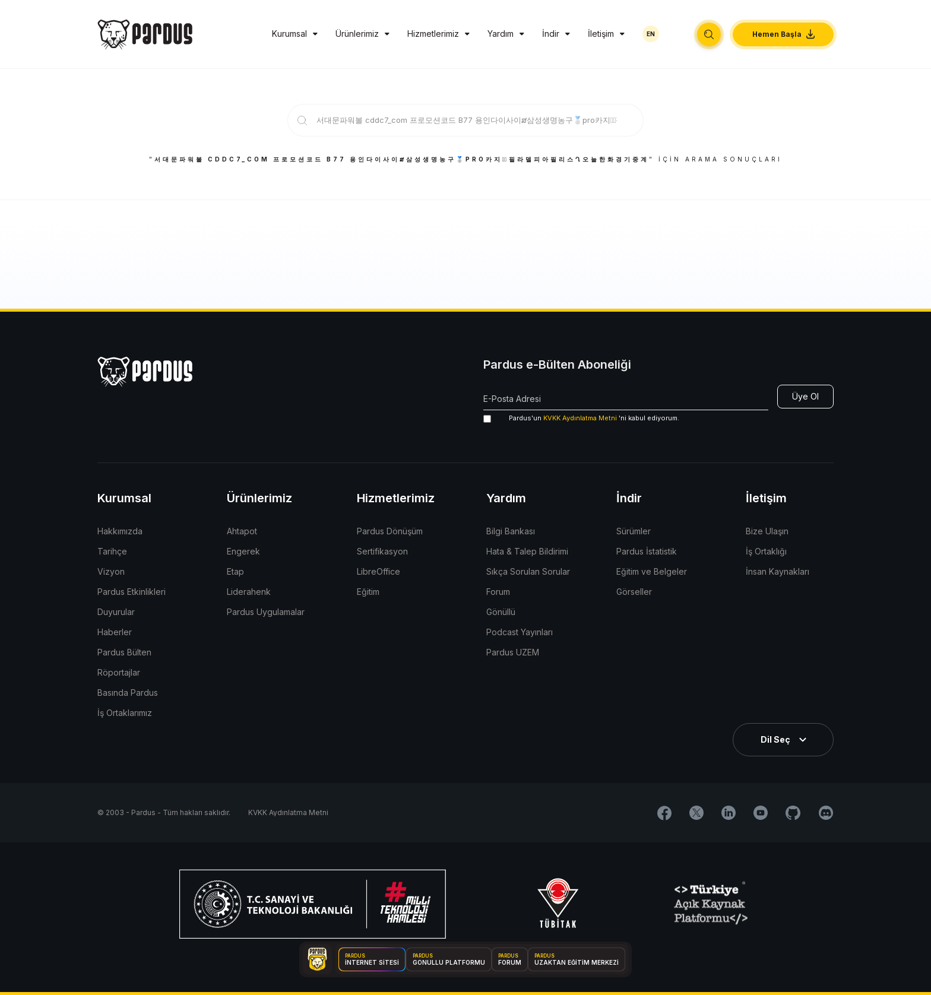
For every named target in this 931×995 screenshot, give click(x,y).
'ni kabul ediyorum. (581, 418)
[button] (709, 34)
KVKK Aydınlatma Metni (580, 418)
